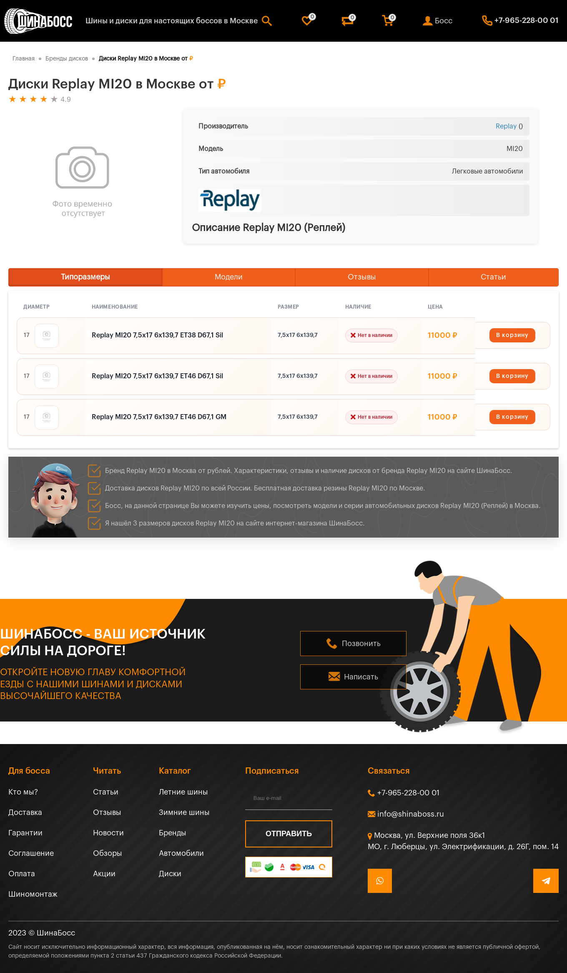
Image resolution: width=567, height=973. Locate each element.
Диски (170, 873)
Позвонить (361, 643)
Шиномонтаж (33, 894)
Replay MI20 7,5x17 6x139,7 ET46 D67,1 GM (159, 417)
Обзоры (107, 853)
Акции (104, 873)
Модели (229, 277)
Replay (506, 126)
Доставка (25, 812)
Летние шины (183, 792)
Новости (108, 833)
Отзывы (362, 277)
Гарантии (25, 833)
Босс (443, 21)
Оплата (21, 873)
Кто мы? (23, 792)
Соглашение (31, 853)
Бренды (172, 833)
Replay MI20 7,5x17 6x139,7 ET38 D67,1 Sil (157, 335)
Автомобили (181, 853)
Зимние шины (184, 812)
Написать (361, 677)
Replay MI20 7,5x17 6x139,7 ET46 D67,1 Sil (157, 376)
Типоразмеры (85, 277)
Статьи (493, 277)
